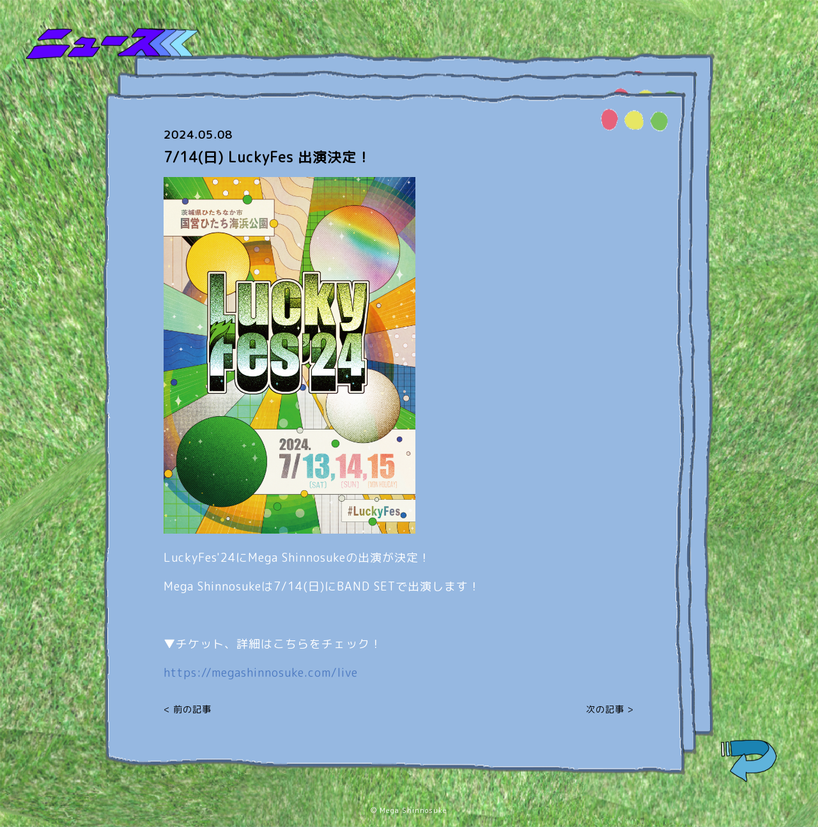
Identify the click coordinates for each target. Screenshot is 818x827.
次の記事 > (610, 709)
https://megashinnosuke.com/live (261, 673)
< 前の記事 (188, 709)
